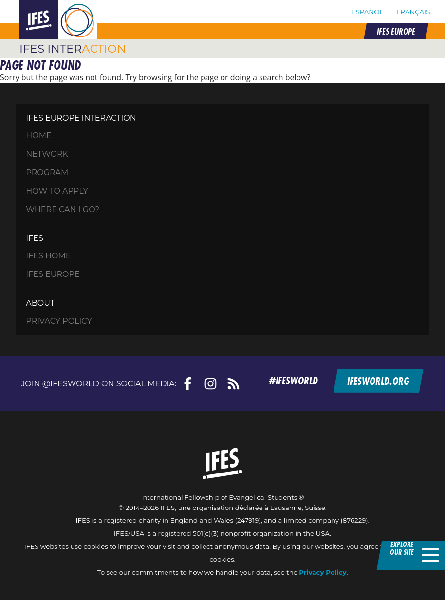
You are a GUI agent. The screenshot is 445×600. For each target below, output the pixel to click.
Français (413, 12)
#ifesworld (293, 380)
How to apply (57, 191)
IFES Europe (52, 274)
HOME (38, 135)
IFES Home (48, 255)
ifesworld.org (378, 380)
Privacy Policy (59, 321)
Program (47, 172)
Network (47, 154)
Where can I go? (62, 209)
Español (368, 12)
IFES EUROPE (395, 31)
